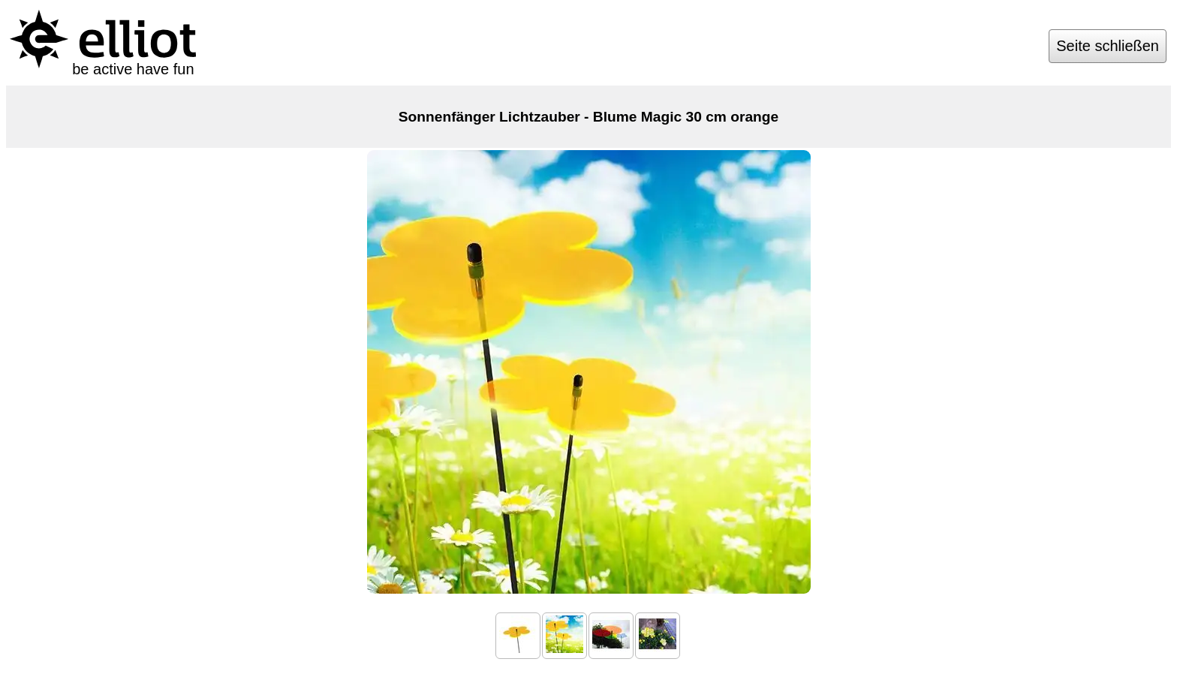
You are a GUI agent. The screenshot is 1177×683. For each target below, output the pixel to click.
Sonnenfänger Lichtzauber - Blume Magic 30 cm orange (588, 117)
